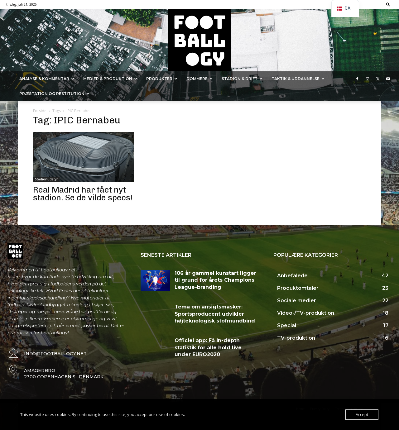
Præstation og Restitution (54, 93)
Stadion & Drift (242, 78)
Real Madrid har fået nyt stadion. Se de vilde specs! (82, 194)
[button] (388, 4)
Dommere (199, 78)
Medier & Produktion (110, 78)
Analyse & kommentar (46, 78)
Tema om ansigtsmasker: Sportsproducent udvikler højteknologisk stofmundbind (215, 314)
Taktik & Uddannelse (298, 78)
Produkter (161, 78)
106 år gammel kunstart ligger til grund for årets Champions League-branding (215, 280)
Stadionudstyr (46, 179)
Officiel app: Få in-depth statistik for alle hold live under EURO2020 (208, 347)
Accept (362, 414)
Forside (39, 110)
